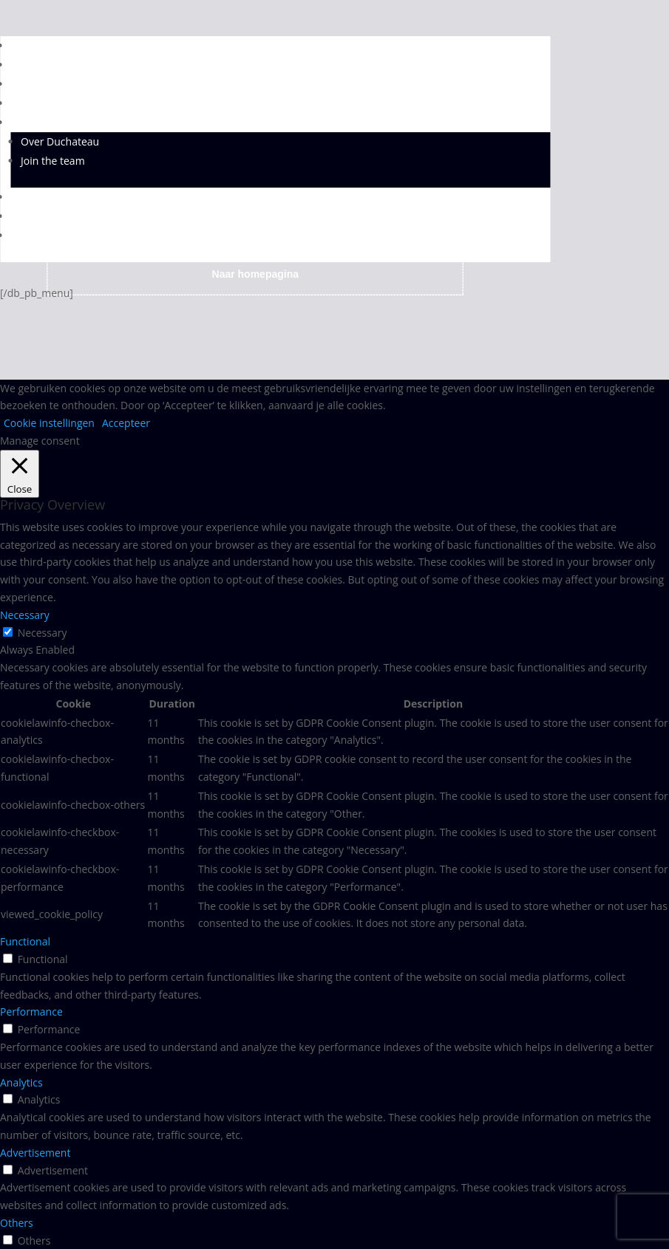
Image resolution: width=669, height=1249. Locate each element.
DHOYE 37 (35, 65)
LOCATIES (33, 103)
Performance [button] (31, 1012)
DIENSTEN (34, 84)
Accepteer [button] (126, 423)
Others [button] (16, 1223)
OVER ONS (35, 122)
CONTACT (33, 216)
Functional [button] (25, 941)
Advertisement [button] (35, 1153)
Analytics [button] (21, 1082)
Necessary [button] (25, 615)
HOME (25, 45)
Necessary (42, 633)
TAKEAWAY (36, 235)
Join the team (53, 161)
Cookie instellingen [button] (49, 423)
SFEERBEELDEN (47, 197)
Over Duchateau (60, 141)
